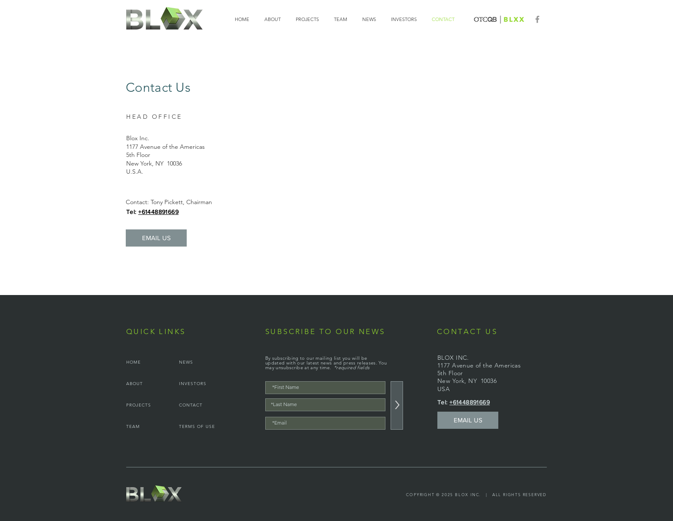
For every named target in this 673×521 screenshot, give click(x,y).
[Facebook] (537, 19)
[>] (397, 405)
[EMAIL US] (156, 238)
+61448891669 (158, 211)
